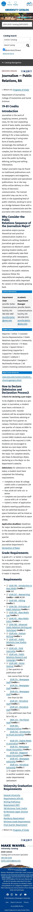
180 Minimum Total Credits (15, 808)
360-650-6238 (6, 858)
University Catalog (17, 9)
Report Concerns (16, 902)
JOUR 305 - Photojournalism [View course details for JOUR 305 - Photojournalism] (13, 727)
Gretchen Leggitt (20, 869)
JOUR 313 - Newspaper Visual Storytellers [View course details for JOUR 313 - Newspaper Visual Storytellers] (17, 748)
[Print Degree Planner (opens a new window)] (22, 71)
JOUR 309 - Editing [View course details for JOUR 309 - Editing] (17, 600)
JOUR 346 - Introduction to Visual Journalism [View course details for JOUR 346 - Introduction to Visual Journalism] (18, 733)
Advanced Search (8, 53)
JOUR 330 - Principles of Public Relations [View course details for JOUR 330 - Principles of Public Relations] (18, 608)
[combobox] (17, 24)
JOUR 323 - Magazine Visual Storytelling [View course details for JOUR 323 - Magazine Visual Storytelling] (17, 754)
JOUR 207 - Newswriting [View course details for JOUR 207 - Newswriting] (19, 594)
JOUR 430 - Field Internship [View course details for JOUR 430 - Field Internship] (14, 649)
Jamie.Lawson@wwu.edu (11, 861)
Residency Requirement (14, 818)
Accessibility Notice (17, 906)
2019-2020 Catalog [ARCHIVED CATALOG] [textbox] (17, 24)
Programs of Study (21, 89)
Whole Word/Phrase (13, 50)
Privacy (26, 902)
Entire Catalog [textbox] (10, 40)
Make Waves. (13, 846)
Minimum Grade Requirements (17, 821)
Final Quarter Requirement (15, 825)
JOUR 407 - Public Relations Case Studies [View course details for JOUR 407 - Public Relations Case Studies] (16, 641)
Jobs (7, 902)
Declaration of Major (11, 548)
